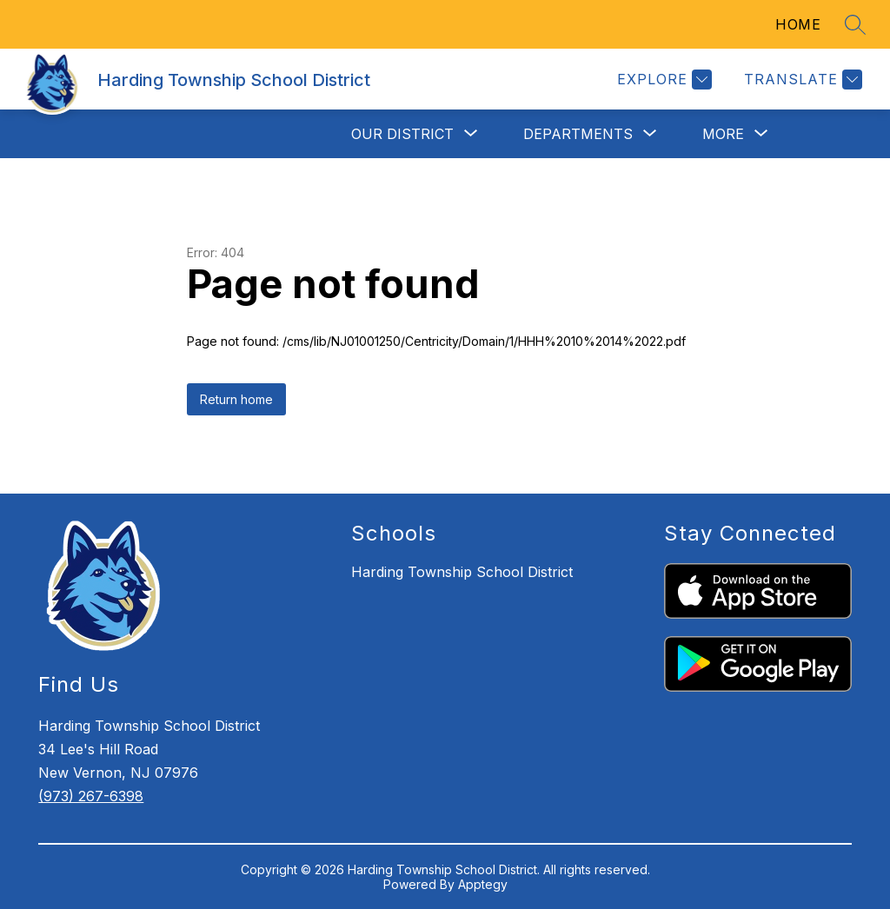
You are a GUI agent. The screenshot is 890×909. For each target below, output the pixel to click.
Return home (236, 399)
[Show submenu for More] (723, 133)
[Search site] (855, 24)
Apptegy (483, 884)
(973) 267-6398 (90, 796)
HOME (797, 24)
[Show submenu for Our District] (402, 133)
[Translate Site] (801, 79)
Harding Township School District (462, 572)
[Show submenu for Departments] (578, 133)
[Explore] (662, 79)
